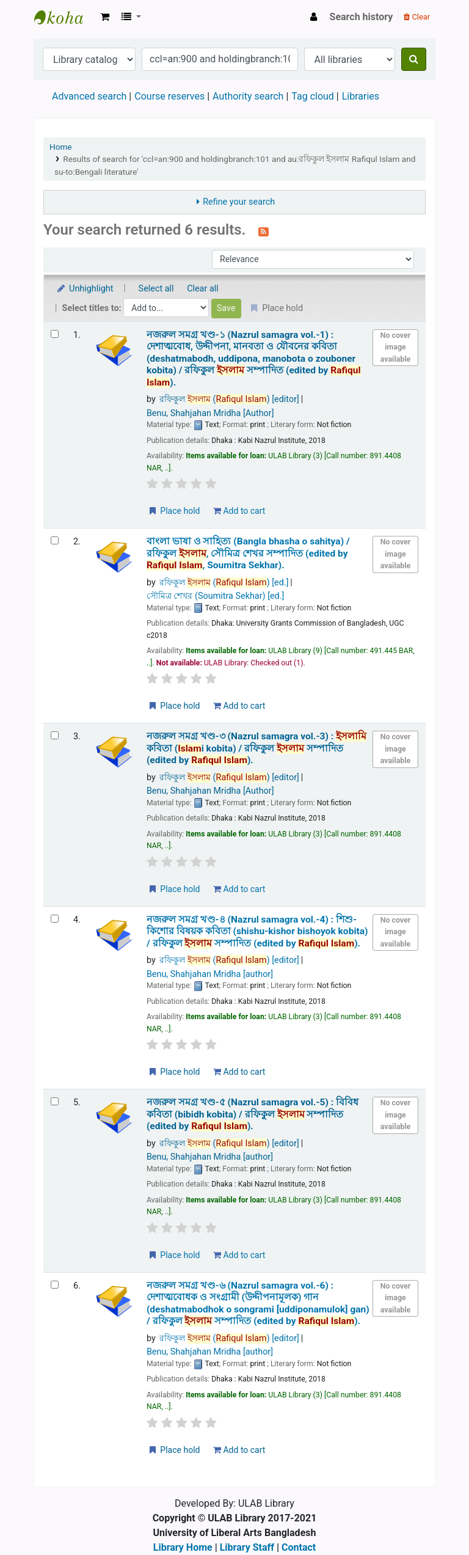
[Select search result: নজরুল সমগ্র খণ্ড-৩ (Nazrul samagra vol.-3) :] (55, 735)
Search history (361, 17)
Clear (417, 16)
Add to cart (239, 511)
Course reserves (169, 96)
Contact (299, 1547)
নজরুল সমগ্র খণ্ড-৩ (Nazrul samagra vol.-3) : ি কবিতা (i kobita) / (256, 748)
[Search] (413, 59)
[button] (104, 17)
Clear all (203, 289)
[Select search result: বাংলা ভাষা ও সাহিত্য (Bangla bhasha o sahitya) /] (55, 540)
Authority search (248, 96)
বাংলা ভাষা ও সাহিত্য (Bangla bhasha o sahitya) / (248, 553)
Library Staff (247, 1547)
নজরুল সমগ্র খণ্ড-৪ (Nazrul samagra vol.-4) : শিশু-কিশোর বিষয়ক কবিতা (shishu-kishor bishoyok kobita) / (257, 931)
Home (60, 147)
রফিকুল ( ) (229, 399)
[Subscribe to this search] (263, 231)
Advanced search (89, 96)
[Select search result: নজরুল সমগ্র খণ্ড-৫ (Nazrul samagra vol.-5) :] (55, 1101)
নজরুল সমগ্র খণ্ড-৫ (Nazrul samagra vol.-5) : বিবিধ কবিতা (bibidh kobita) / (252, 1114)
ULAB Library (64, 17)
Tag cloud (312, 96)
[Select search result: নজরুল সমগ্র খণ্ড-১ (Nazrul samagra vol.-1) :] (55, 334)
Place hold (173, 511)
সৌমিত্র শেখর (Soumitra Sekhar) (215, 596)
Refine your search (239, 202)
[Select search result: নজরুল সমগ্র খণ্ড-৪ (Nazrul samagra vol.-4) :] (55, 919)
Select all (156, 289)
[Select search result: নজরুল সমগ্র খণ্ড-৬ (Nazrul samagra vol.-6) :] (55, 1285)
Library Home (183, 1547)
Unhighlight (85, 289)
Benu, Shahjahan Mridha (210, 413)
